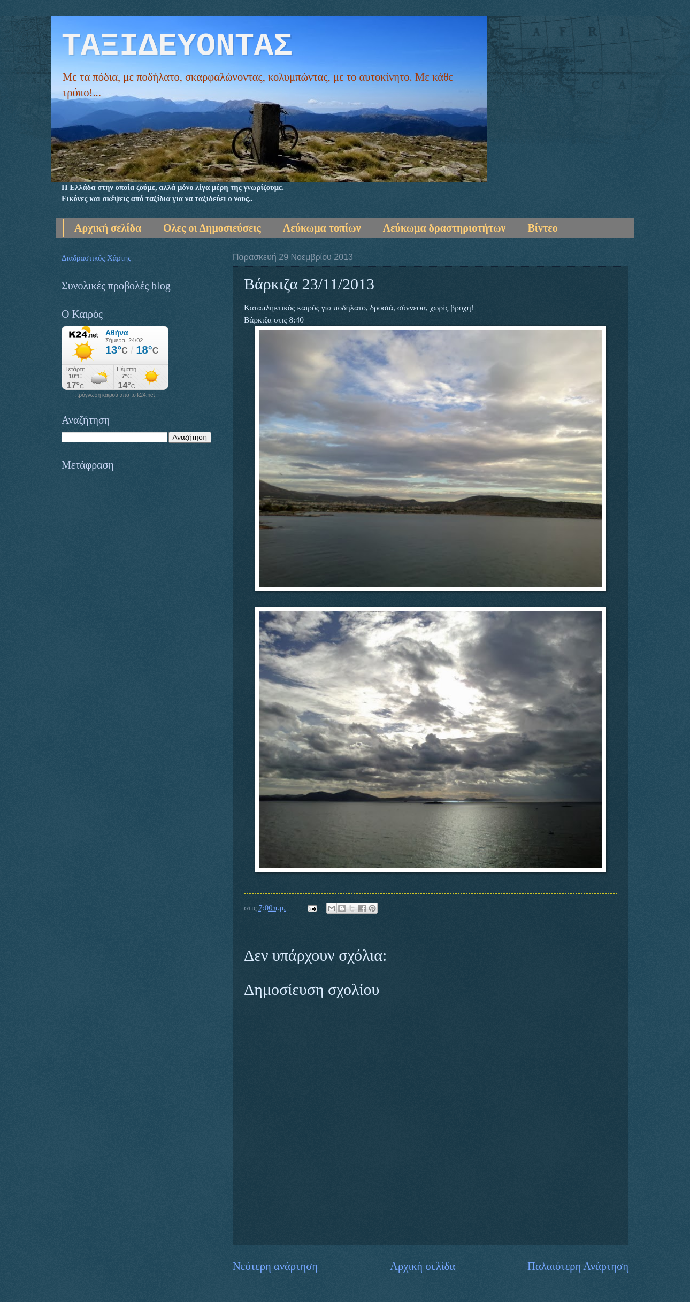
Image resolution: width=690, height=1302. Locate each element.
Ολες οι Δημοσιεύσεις (212, 228)
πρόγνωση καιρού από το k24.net (115, 395)
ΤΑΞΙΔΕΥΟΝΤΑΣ (177, 46)
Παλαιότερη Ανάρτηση (577, 1266)
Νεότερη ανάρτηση (275, 1266)
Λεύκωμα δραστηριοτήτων (444, 228)
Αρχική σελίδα (107, 228)
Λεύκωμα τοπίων (322, 228)
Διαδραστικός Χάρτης (96, 258)
